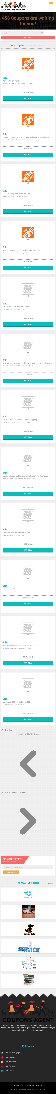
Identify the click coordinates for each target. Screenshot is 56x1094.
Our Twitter (10, 1071)
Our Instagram (11, 1062)
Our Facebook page (13, 1053)
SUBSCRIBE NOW (11, 872)
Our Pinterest (11, 1057)
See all (51, 883)
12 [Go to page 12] (6, 793)
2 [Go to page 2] (2, 793)
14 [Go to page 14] (9, 793)
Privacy (39, 1086)
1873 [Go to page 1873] (24, 793)
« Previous (5, 730)
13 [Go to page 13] (7, 793)
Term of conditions (27, 1086)
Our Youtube (10, 1066)
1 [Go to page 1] (1, 793)
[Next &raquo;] (28, 848)
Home (16, 1086)
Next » (10, 730)
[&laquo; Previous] (28, 790)
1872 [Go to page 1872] (21, 793)
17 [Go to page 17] (15, 793)
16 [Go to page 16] (13, 793)
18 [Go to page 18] (17, 793)
